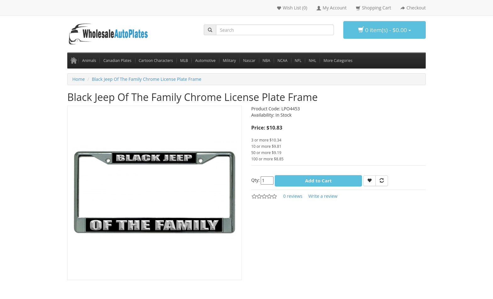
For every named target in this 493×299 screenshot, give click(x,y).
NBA (266, 60)
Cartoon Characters (156, 60)
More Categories (338, 60)
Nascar (249, 60)
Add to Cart (318, 180)
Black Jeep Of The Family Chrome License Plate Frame (146, 79)
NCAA (282, 60)
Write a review (322, 196)
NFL (298, 60)
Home (78, 79)
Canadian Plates (117, 60)
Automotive (205, 60)
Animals (89, 60)
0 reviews (292, 196)
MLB (184, 60)
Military (229, 60)
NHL (312, 60)
